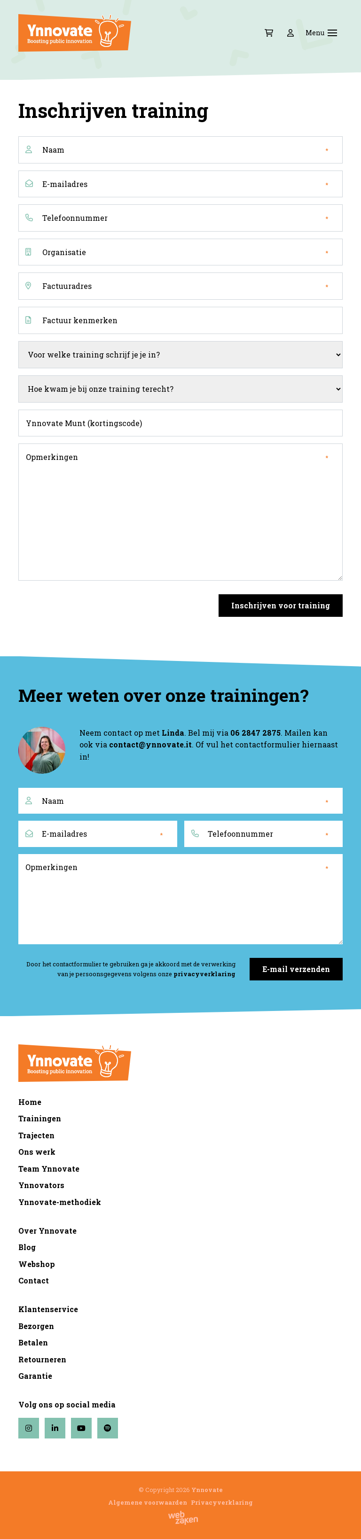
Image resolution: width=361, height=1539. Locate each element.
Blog (27, 1247)
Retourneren (42, 1359)
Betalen (33, 1342)
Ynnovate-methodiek (59, 1202)
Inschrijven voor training (280, 605)
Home (29, 1102)
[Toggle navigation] (332, 33)
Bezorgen (36, 1326)
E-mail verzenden (296, 969)
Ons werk (36, 1152)
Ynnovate (207, 1489)
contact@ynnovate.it (150, 744)
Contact (33, 1280)
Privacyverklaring (222, 1502)
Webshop (36, 1264)
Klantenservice (48, 1309)
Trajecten (36, 1135)
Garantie (35, 1376)
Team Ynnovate (48, 1169)
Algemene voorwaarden (147, 1502)
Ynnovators (41, 1185)
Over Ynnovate (47, 1231)
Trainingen (39, 1118)
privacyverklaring (204, 974)
